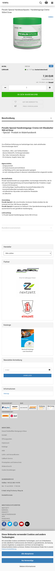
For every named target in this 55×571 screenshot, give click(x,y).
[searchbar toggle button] (40, 3)
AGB (3, 450)
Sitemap (6, 393)
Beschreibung (8, 118)
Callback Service (7, 458)
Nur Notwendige (27, 560)
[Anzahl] (27, 87)
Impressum (5, 443)
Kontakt (4, 435)
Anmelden (27, 375)
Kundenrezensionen (11, 228)
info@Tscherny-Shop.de (15, 490)
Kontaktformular (7, 495)
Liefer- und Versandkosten (10, 454)
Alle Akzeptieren (27, 554)
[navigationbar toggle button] (52, 3)
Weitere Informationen (28, 566)
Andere (50, 17)
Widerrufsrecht (7, 466)
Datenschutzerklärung (9, 549)
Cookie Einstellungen (8, 470)
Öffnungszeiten (7, 439)
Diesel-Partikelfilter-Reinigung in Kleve (14, 431)
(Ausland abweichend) (41, 69)
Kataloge (5, 447)
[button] (5, 87)
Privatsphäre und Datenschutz (11, 462)
